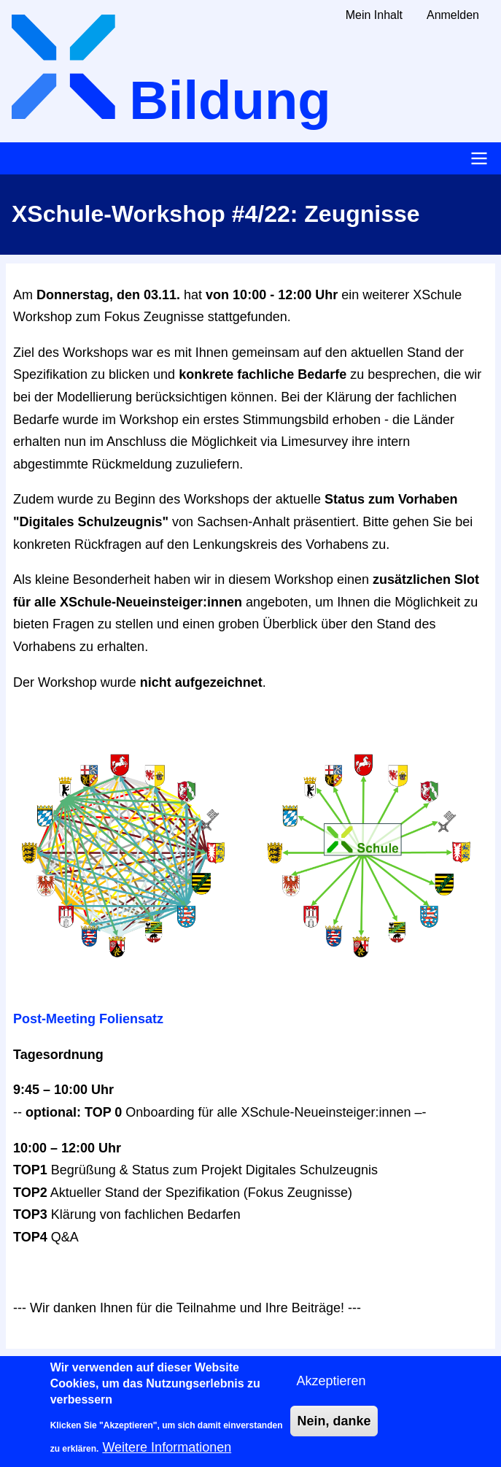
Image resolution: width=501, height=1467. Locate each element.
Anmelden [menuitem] (453, 15)
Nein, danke (333, 1430)
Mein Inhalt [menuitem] (374, 15)
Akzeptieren (330, 1389)
